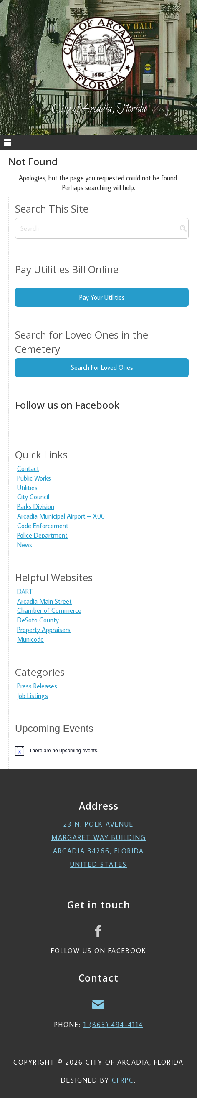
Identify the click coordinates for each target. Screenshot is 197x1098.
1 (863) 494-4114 (113, 1024)
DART (25, 591)
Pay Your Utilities (102, 297)
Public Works (34, 478)
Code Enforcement (42, 525)
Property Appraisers (44, 629)
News (24, 545)
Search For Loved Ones (102, 367)
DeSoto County (38, 620)
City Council (33, 497)
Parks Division (35, 506)
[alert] (102, 751)
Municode (30, 639)
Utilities (27, 487)
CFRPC (123, 1080)
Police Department (42, 535)
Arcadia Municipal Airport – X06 (61, 516)
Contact (28, 468)
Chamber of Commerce (49, 610)
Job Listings (32, 695)
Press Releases (37, 686)
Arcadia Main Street (44, 601)
